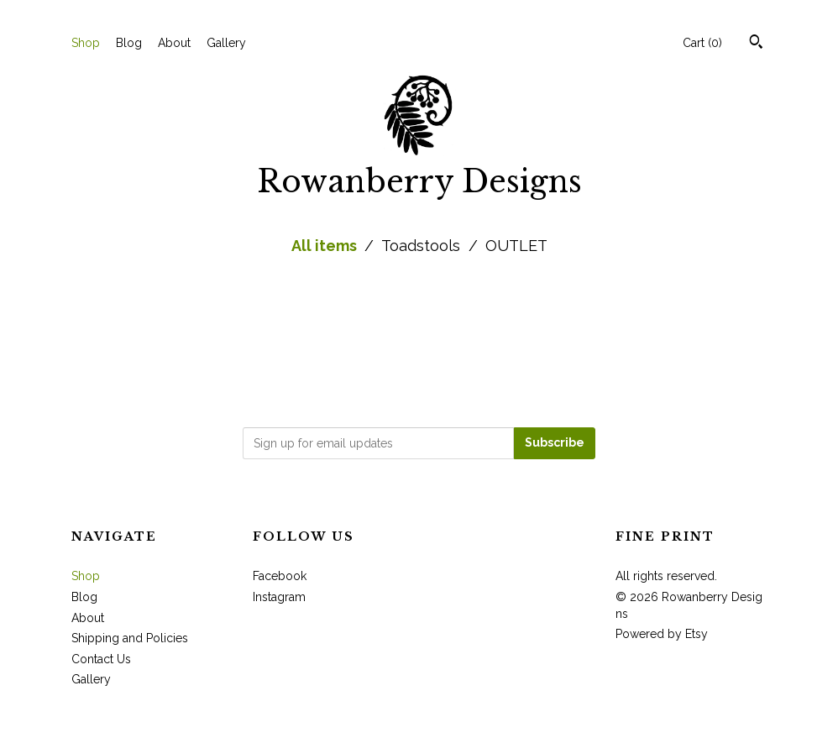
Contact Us (101, 659)
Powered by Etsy (661, 634)
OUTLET (516, 245)
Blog (129, 43)
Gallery (226, 43)
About (174, 43)
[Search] (756, 43)
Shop (85, 43)
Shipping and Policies (129, 638)
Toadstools (422, 245)
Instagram (279, 597)
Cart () (702, 43)
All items (325, 245)
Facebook (279, 576)
